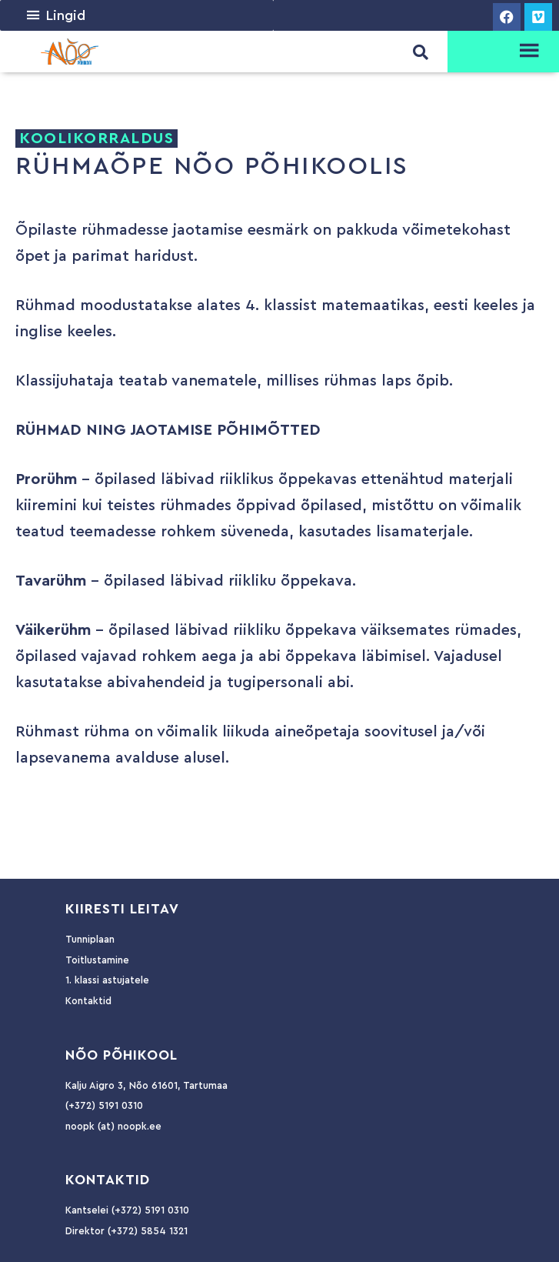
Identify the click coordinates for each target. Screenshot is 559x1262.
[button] (65, 15)
